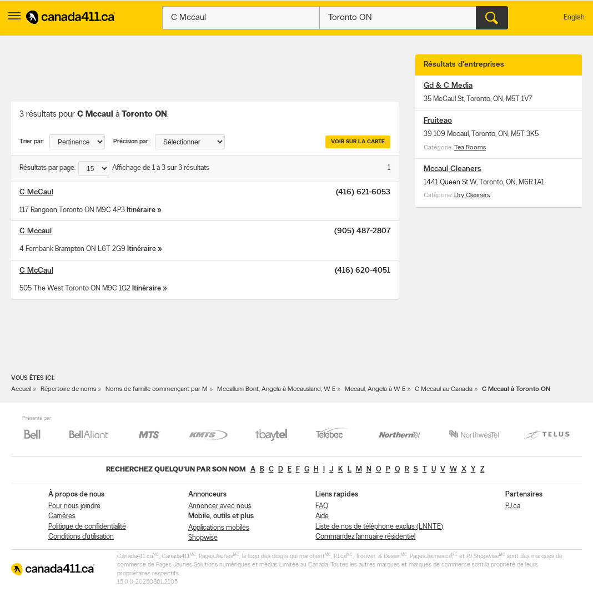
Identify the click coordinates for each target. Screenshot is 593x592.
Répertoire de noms (68, 389)
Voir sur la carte (358, 142)
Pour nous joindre (74, 506)
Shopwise (203, 537)
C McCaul (36, 192)
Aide (322, 516)
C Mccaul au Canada (444, 389)
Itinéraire (141, 210)
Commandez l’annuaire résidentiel (365, 536)
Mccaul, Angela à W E (375, 389)
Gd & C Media (448, 86)
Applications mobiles (218, 527)
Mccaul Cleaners (452, 169)
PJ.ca (512, 506)
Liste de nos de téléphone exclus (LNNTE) (379, 526)
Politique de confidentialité (87, 526)
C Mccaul (35, 231)
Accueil (21, 389)
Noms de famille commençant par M (156, 389)
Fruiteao (438, 121)
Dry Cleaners (472, 195)
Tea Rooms (470, 147)
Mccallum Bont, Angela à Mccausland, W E (276, 389)
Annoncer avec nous (220, 506)
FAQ (321, 506)
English (574, 17)
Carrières (62, 516)
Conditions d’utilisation (81, 536)
